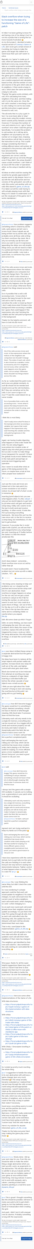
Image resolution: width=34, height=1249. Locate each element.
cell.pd (27, 499)
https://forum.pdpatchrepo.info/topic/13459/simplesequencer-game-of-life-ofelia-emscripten (18, 1054)
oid (21, 261)
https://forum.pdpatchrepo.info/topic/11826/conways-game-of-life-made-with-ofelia (18, 1020)
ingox (5, 954)
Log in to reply (26, 218)
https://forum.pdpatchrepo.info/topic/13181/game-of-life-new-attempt (18, 1036)
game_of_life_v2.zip (19, 1128)
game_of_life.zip (23, 187)
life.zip (4, 616)
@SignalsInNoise (7, 224)
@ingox (14, 872)
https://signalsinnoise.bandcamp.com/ (12, 204)
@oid (3, 651)
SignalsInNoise (18, 212)
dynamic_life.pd (8, 1187)
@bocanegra (6, 704)
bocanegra (19, 478)
